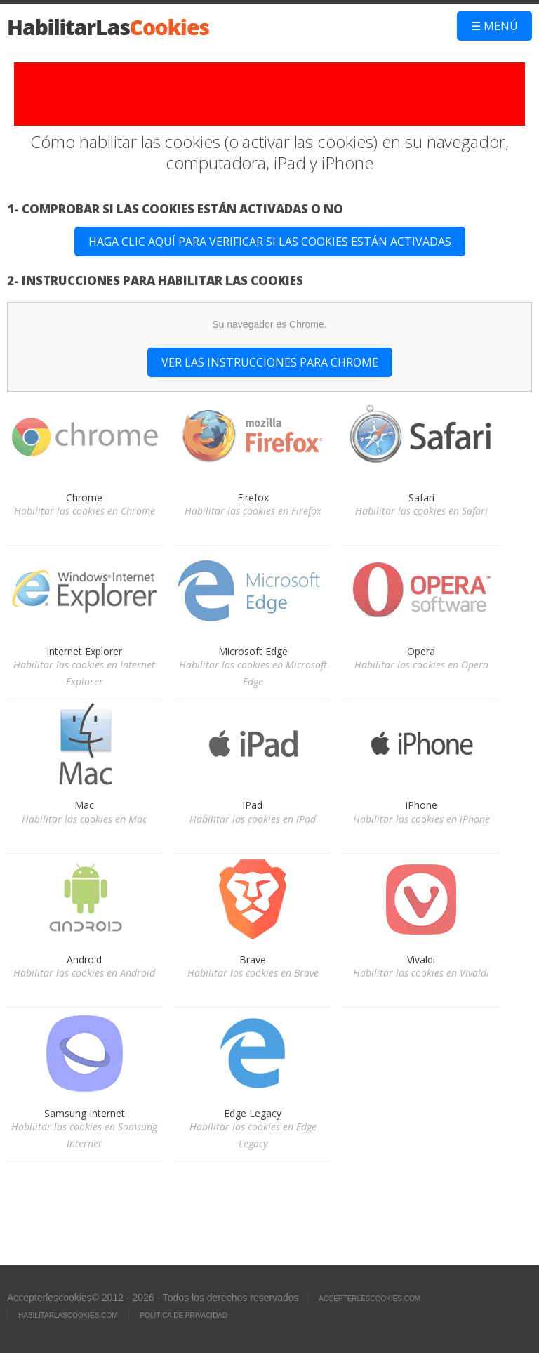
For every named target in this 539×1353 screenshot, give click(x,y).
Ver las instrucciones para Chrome (269, 362)
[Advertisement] (269, 94)
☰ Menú (494, 26)
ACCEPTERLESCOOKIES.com (369, 1298)
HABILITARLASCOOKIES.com (68, 1315)
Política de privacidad (183, 1315)
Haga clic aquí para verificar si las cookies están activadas (269, 241)
